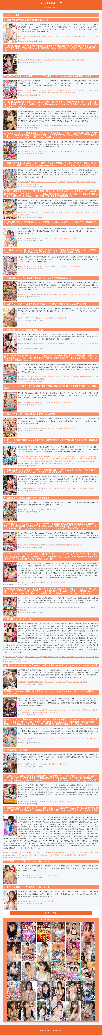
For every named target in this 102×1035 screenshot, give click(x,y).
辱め (19, 659)
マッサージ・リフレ (73, 294)
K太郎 (90, 461)
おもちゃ (63, 852)
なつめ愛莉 (94, 459)
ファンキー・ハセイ (25, 212)
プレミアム (49, 125)
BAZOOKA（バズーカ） (33, 463)
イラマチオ (62, 657)
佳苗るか (90, 456)
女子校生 (25, 92)
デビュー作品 (64, 90)
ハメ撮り (35, 855)
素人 (57, 92)
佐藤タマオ (22, 545)
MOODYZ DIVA (73, 36)
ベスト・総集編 (78, 90)
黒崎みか (49, 459)
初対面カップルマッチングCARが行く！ (43, 182)
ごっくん (69, 852)
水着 (19, 38)
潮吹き (60, 402)
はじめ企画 (61, 182)
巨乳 (97, 36)
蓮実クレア (30, 461)
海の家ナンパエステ (25, 294)
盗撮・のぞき (78, 151)
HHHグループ (37, 488)
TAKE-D (35, 238)
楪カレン (22, 125)
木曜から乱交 (28, 712)
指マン (60, 855)
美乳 (61, 92)
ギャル (64, 60)
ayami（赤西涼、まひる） (49, 456)
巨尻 (77, 682)
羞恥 (87, 151)
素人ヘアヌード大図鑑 (26, 428)
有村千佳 (60, 456)
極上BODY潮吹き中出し (35, 682)
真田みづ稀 (79, 459)
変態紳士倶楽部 (38, 294)
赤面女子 (22, 90)
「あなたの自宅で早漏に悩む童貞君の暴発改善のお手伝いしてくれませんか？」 (49, 376)
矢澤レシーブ (23, 60)
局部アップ (61, 428)
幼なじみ (35, 92)
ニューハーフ (90, 657)
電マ (79, 855)
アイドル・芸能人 (34, 318)
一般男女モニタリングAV (36, 545)
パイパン (88, 607)
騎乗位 (82, 60)
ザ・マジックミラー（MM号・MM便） (74, 212)
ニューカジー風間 (24, 738)
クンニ (5, 855)
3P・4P (82, 36)
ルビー (56, 344)
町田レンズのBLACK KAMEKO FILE (16, 852)
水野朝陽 (57, 461)
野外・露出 (69, 402)
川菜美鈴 (35, 459)
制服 (72, 125)
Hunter (29, 488)
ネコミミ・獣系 (26, 855)
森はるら (84, 461)
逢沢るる (22, 456)
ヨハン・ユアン (24, 182)
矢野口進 (31, 344)
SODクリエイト (48, 60)
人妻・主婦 (92, 90)
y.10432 (21, 151)
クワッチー (30, 125)
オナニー (87, 852)
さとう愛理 (71, 459)
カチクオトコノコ (10, 657)
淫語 (70, 428)
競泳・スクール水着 (67, 463)
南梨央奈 (64, 461)
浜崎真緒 (28, 238)
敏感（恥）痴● (32, 402)
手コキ (74, 60)
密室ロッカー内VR (35, 60)
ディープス (56, 212)
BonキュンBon (49, 682)
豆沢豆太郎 (30, 36)
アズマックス (23, 607)
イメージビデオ (45, 318)
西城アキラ (22, 266)
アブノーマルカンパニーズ (33, 657)
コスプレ (75, 344)
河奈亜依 (23, 459)
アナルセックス (53, 657)
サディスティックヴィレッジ (57, 738)
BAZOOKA (21, 463)
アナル (45, 657)
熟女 (19, 346)
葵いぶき (22, 36)
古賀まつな (56, 459)
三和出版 (20, 657)
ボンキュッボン (61, 682)
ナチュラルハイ (44, 402)
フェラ (47, 855)
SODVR (57, 60)
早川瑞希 (43, 461)
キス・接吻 (40, 90)
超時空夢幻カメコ (52, 852)
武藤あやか (22, 344)
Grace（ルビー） (65, 344)
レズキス (62, 238)
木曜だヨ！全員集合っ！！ (37, 852)
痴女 (58, 463)
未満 (20, 318)
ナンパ (71, 90)
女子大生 (69, 545)
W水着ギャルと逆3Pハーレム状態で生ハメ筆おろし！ (46, 607)
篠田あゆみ (86, 459)
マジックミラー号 (59, 151)
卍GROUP (29, 509)
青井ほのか (29, 456)
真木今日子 (50, 461)
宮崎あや (70, 461)
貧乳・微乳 (71, 92)
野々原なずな (22, 461)
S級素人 (37, 428)
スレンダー (48, 90)
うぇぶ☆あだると (51, 3)
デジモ (88, 36)
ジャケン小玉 (23, 764)
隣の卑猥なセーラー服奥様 (44, 344)
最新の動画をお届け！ (51, 7)
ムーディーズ (63, 36)
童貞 (54, 92)
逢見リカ (22, 238)
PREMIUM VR (40, 125)
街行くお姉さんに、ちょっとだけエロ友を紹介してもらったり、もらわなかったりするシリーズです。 (51, 710)
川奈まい (29, 459)
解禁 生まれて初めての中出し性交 (46, 36)
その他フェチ (53, 428)
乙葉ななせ (82, 456)
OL (35, 90)
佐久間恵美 (63, 459)
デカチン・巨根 (80, 182)
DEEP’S (57, 545)
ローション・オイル (73, 488)
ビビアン (42, 238)
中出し (93, 36)
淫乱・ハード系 (88, 488)
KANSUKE (22, 402)
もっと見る (51, 913)
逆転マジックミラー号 (33, 151)
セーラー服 (55, 90)
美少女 (23, 38)
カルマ (21, 509)
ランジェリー (55, 318)
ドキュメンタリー (79, 657)
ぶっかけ (44, 764)
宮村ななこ (77, 461)
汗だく (84, 125)
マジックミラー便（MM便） (42, 212)
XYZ (20, 376)
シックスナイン (48, 488)
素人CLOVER (37, 582)
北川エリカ (42, 459)
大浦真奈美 (67, 456)
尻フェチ (55, 764)
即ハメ (32, 184)
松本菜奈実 (22, 682)
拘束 (9, 659)
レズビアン (69, 238)
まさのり (22, 488)
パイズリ (41, 855)
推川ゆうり (75, 456)
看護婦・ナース (47, 92)
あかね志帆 (36, 456)
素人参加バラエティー (39, 738)
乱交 (45, 712)
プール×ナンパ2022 (25, 582)
